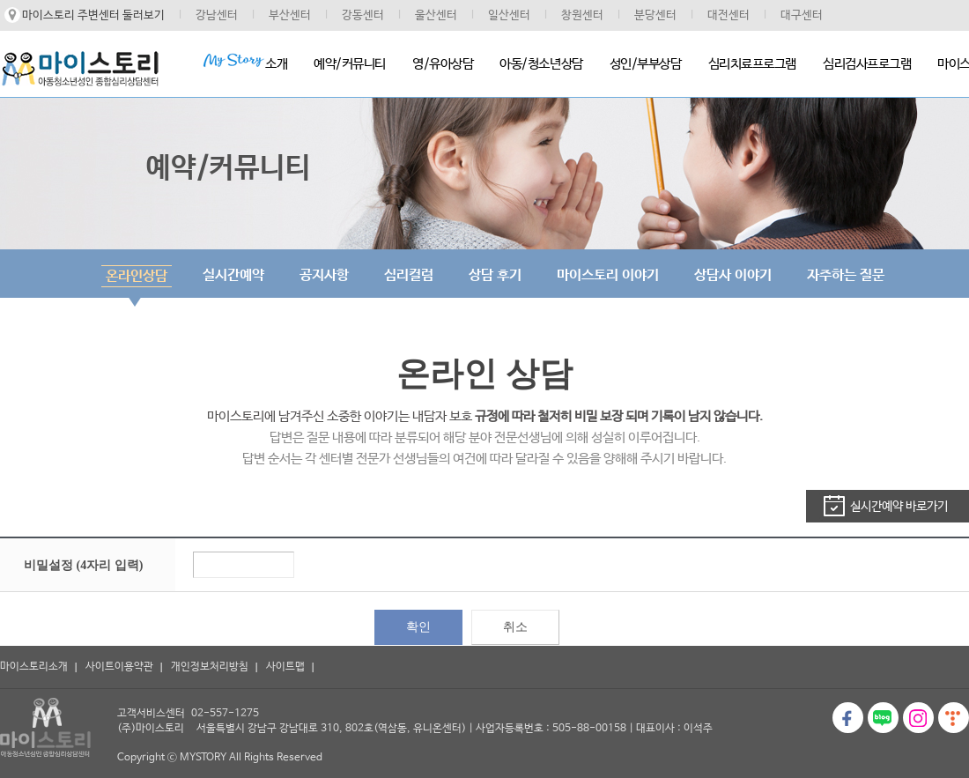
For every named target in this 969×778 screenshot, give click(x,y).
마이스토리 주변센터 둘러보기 (93, 15)
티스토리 (953, 717)
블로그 (883, 717)
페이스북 (847, 717)
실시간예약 (233, 275)
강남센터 (217, 15)
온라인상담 (136, 276)
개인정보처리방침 (209, 667)
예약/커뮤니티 (350, 63)
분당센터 (655, 15)
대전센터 (728, 15)
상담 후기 (495, 275)
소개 (245, 62)
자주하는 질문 (845, 275)
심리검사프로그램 (867, 63)
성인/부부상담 (646, 63)
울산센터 (436, 15)
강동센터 (363, 15)
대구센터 (801, 15)
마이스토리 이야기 (608, 275)
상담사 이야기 (733, 275)
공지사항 (324, 275)
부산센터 (290, 15)
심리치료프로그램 (752, 63)
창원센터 (582, 15)
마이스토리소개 (34, 667)
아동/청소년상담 (540, 63)
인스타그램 (918, 717)
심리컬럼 (408, 275)
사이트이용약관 (119, 667)
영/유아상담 (442, 63)
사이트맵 (285, 667)
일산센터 (509, 15)
